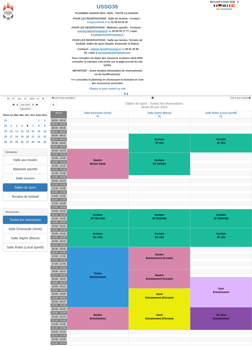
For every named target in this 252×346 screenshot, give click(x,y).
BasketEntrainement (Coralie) (159, 256)
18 (16, 136)
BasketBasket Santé (98, 162)
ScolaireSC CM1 (98, 235)
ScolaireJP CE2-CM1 (97, 216)
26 (5, 142)
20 (27, 136)
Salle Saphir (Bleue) (159, 112)
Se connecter (224, 9)
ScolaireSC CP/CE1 (159, 162)
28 (33, 142)
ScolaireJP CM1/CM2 (221, 216)
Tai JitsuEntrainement (221, 316)
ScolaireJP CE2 (221, 235)
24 (5, 131)
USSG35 (107, 7)
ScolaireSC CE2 (159, 235)
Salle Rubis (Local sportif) (221, 112)
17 (11, 136)
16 (44, 131)
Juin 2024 (25, 105)
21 (33, 136)
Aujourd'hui (25, 109)
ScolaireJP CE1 (159, 141)
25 (5, 136)
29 (38, 142)
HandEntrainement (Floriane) (159, 296)
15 (38, 131)
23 (5, 125)
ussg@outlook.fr (97, 22)
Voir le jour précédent (63, 98)
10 (11, 131)
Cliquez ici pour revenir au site (107, 88)
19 (22, 136)
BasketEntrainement (98, 316)
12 (22, 131)
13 (27, 131)
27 (27, 142)
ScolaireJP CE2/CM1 (159, 216)
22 (5, 120)
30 (44, 142)
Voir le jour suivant (241, 98)
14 (33, 131)
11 (16, 131)
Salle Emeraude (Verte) (97, 112)
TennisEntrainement (98, 275)
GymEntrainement (221, 290)
